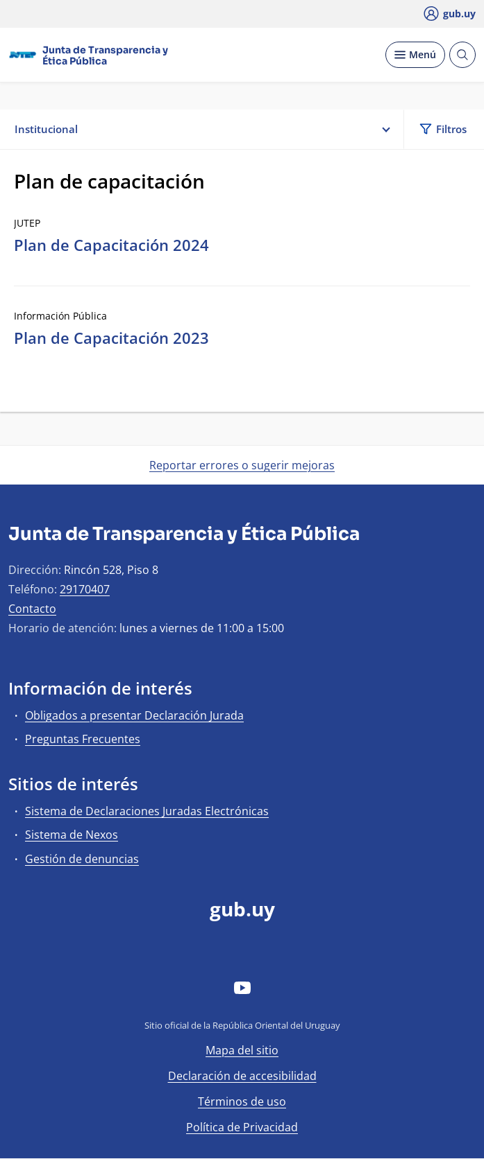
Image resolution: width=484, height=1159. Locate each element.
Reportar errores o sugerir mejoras (242, 465)
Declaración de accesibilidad (242, 1075)
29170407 (85, 589)
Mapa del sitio (242, 1050)
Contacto (32, 608)
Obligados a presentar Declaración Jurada (134, 715)
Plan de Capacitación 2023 (111, 337)
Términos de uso (242, 1101)
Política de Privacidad (242, 1127)
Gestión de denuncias (82, 858)
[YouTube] (242, 987)
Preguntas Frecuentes (82, 739)
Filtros (443, 129)
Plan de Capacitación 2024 (111, 244)
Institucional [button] (202, 129)
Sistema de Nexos (71, 834)
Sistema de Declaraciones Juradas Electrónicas (147, 811)
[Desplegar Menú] (415, 55)
